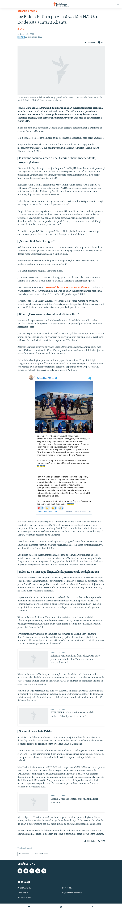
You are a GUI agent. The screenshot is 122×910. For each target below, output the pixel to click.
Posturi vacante (24, 898)
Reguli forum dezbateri (72, 893)
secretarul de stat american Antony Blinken (67, 287)
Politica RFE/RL (24, 888)
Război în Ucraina (27, 11)
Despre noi (67, 888)
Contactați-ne (24, 893)
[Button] (89, 42)
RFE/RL (21, 29)
